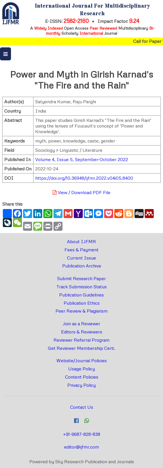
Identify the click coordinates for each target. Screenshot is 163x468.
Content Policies (81, 377)
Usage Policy (81, 369)
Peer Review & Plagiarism (81, 311)
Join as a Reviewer (81, 323)
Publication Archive (81, 266)
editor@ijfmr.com (81, 447)
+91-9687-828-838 (81, 434)
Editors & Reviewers (81, 332)
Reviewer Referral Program (81, 340)
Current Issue (81, 258)
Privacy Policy (81, 385)
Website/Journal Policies (81, 360)
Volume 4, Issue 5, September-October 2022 (81, 159)
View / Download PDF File (81, 192)
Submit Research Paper (81, 278)
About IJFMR (81, 241)
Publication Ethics (82, 303)
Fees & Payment (81, 249)
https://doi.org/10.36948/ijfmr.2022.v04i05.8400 (84, 178)
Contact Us (81, 407)
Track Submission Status (81, 286)
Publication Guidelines (81, 295)
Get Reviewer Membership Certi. (81, 348)
